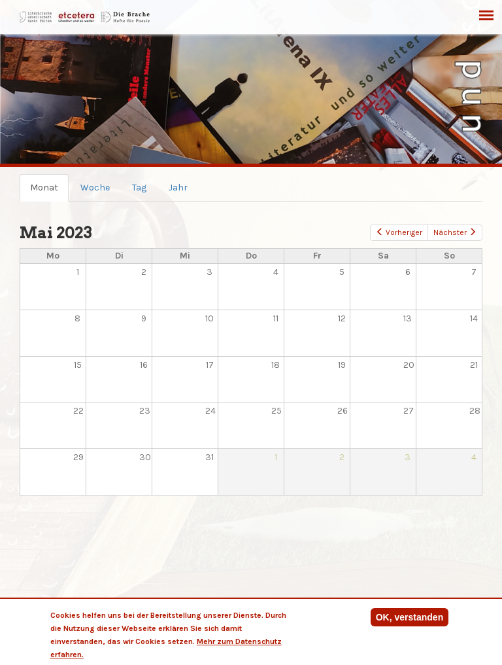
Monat (49, 191)
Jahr (178, 187)
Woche (95, 187)
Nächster (455, 232)
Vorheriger (399, 232)
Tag (139, 187)
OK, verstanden (409, 617)
